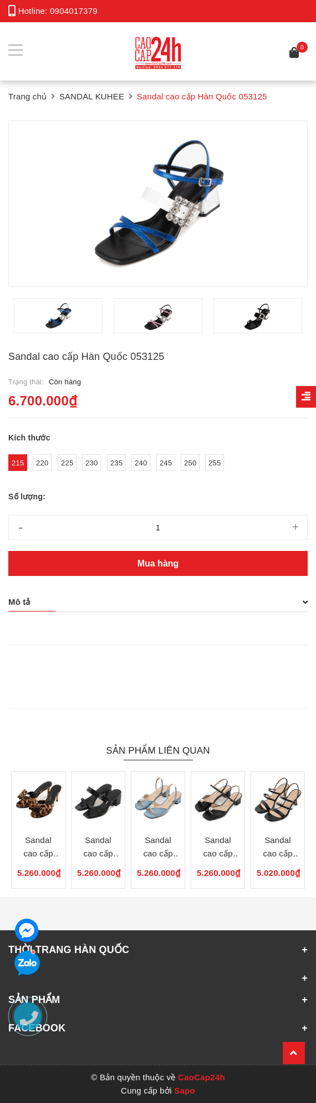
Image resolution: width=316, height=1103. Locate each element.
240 (141, 463)
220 (42, 463)
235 (116, 463)
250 (190, 463)
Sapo (184, 1090)
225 (67, 463)
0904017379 (74, 11)
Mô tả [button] (158, 601)
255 (214, 463)
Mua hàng (158, 563)
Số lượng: (26, 496)
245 (166, 463)
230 (91, 463)
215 (18, 463)
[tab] (158, 602)
